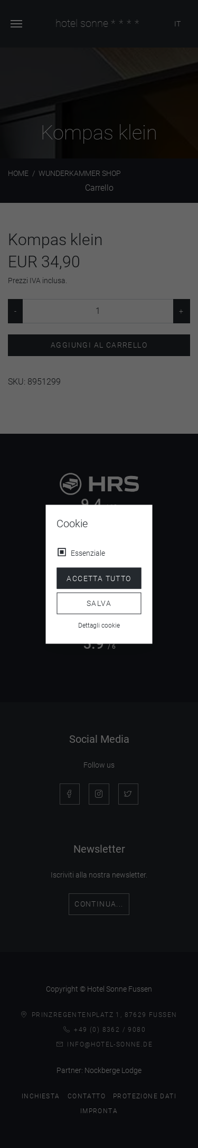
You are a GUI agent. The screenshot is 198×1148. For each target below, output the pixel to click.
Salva (99, 603)
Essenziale (88, 552)
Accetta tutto (99, 578)
